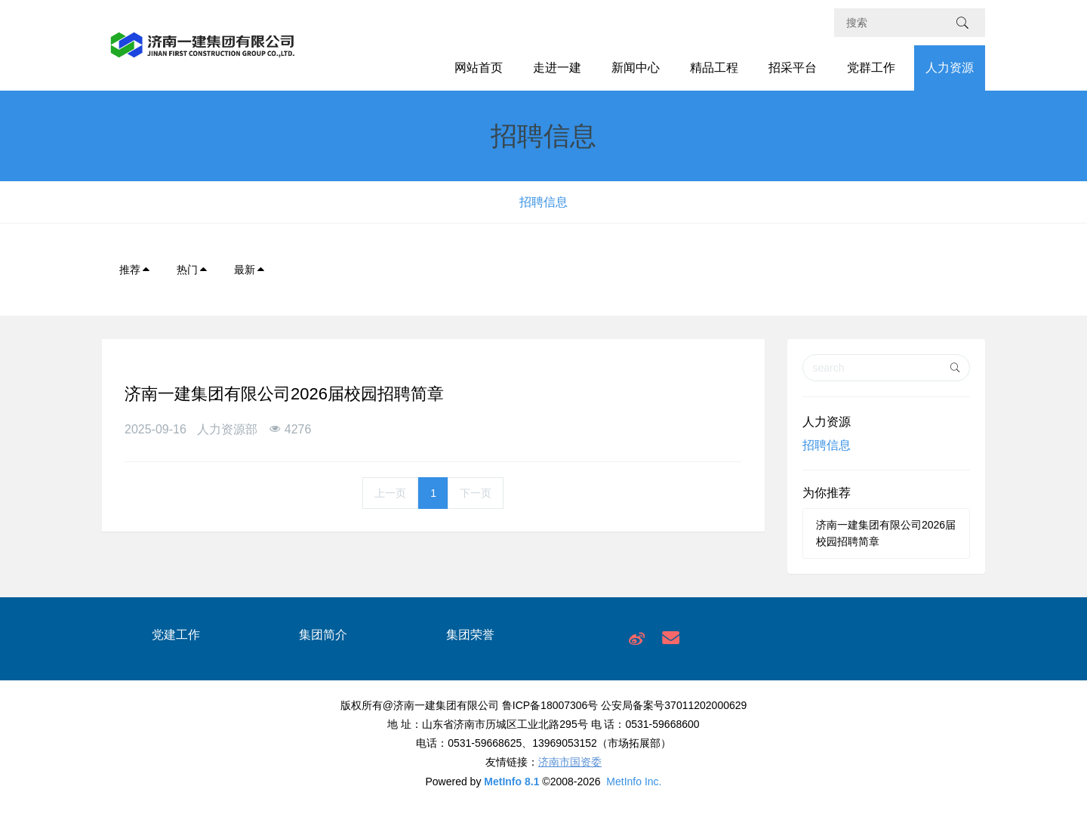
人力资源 (949, 67)
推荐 (135, 270)
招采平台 (792, 67)
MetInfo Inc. (633, 781)
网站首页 (478, 67)
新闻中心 (635, 67)
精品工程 (714, 67)
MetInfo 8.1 (511, 781)
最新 (250, 270)
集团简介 (323, 634)
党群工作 (871, 67)
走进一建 (557, 67)
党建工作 (176, 634)
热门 (192, 270)
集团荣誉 (470, 634)
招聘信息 (543, 202)
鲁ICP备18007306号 (550, 705)
